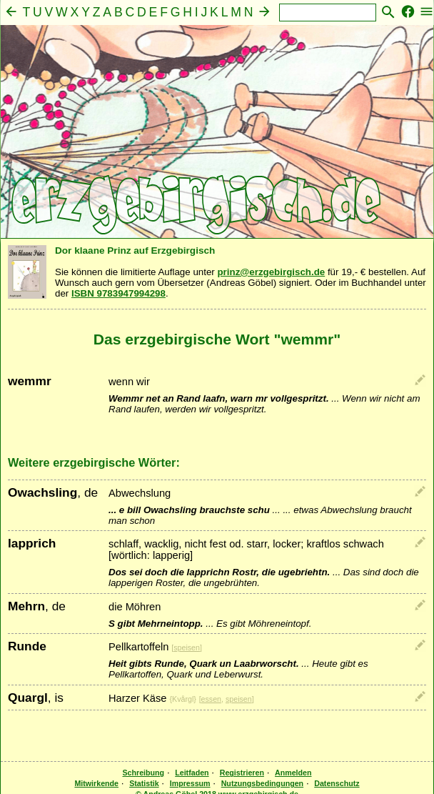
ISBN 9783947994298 (118, 293)
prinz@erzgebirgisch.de (271, 272)
